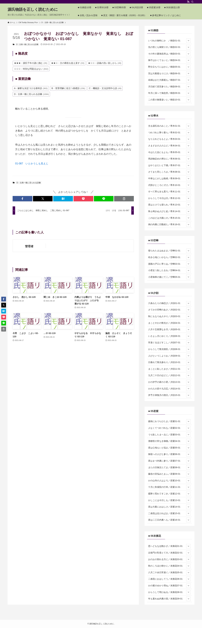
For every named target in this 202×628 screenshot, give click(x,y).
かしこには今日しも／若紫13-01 (169, 500)
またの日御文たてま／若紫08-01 (169, 467)
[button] (22, 198)
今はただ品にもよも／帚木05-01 (169, 152)
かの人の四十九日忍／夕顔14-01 (169, 388)
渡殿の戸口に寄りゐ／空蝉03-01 (169, 264)
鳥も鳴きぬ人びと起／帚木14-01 (169, 211)
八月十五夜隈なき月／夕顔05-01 (169, 329)
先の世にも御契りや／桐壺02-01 (169, 47)
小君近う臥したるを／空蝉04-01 (169, 270)
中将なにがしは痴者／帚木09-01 (169, 178)
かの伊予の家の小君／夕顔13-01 (169, 382)
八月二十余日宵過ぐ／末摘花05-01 (169, 572)
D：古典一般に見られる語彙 (27, 44)
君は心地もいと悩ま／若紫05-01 (169, 448)
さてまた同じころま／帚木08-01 (169, 172)
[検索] (192, 1)
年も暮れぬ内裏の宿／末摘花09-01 (169, 599)
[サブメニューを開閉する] (188, 40)
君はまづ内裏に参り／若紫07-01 (169, 461)
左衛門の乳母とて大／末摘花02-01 (169, 553)
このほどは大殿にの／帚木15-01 (169, 218)
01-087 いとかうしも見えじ (31, 163)
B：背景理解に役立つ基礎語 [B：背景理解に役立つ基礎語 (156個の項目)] (68, 88)
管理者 (29, 246)
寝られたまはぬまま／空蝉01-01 (169, 251)
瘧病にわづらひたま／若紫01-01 (169, 421)
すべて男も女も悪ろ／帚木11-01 (169, 191)
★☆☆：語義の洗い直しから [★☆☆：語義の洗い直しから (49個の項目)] (104, 63)
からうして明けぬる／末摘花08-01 (169, 592)
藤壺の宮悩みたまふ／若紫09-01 (169, 474)
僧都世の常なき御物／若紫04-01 (169, 441)
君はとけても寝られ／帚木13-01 (169, 205)
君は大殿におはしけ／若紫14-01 (169, 507)
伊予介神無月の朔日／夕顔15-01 (169, 395)
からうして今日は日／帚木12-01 (169, 198)
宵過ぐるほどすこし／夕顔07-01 (169, 342)
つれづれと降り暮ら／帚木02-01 (169, 132)
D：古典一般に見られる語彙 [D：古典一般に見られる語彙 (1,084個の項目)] (31, 94)
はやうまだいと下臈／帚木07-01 (169, 165)
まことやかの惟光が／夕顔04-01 (169, 323)
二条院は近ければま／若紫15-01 (169, 513)
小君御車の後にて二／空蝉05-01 (169, 277)
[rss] (188, 1)
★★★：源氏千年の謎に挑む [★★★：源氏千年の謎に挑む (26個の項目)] (30, 63)
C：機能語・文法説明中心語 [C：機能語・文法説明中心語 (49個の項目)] (105, 88)
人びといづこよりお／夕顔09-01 (169, 356)
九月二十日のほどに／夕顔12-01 (169, 375)
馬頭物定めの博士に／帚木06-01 (169, 159)
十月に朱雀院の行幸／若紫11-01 (169, 487)
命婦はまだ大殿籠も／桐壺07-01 (169, 80)
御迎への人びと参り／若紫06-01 (169, 454)
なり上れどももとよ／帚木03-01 (169, 139)
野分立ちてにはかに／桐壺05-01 (169, 67)
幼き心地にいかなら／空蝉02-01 (169, 257)
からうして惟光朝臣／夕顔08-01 (169, 349)
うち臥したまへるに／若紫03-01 (169, 434)
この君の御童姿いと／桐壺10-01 (169, 100)
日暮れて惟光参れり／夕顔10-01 (169, 362)
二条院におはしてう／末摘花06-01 (169, 579)
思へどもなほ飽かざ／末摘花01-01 (169, 546)
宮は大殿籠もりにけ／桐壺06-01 (169, 73)
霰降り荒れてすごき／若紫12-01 (169, 494)
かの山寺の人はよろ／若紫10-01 (169, 480)
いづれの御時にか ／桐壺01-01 (169, 40)
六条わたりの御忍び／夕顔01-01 (169, 303)
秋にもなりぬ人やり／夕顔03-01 (169, 316)
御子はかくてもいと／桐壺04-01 (169, 60)
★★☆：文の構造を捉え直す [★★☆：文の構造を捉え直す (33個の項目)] (67, 63)
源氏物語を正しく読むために (33, 9)
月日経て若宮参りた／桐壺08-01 (169, 86)
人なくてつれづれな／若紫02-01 (169, 428)
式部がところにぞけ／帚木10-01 (169, 185)
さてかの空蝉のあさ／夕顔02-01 (169, 310)
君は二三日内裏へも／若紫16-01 (169, 520)
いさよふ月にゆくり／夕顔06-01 (169, 336)
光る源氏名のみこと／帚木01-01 (169, 126)
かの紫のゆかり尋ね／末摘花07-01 (169, 585)
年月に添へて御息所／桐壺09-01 (169, 93)
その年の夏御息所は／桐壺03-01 (169, 54)
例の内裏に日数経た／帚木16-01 (169, 224)
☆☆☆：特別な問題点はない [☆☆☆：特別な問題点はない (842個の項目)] (31, 69)
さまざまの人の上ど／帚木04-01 (169, 146)
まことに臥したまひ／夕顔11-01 (169, 369)
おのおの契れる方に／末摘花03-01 (169, 559)
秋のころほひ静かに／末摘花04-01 (169, 566)
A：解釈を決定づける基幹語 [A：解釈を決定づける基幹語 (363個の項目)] (31, 88)
